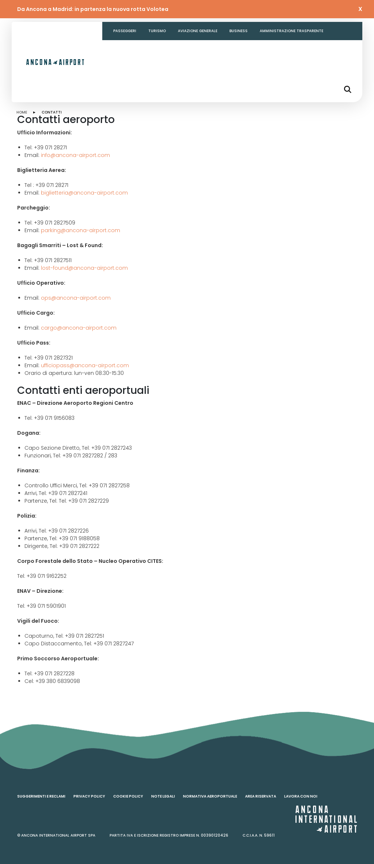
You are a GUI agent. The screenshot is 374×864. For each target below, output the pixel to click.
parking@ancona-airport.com (80, 230)
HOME (21, 112)
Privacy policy (89, 796)
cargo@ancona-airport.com (79, 327)
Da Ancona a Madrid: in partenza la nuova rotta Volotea (92, 9)
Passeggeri (124, 31)
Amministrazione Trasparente (291, 31)
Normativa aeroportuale (210, 796)
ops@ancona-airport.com (76, 298)
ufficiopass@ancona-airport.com (85, 365)
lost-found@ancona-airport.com (84, 268)
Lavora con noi (300, 796)
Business (238, 31)
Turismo (157, 31)
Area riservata (260, 796)
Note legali (163, 796)
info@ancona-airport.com (75, 155)
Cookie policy (128, 796)
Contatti (123, 49)
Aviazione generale (197, 31)
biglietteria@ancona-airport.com (84, 192)
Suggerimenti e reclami (41, 796)
